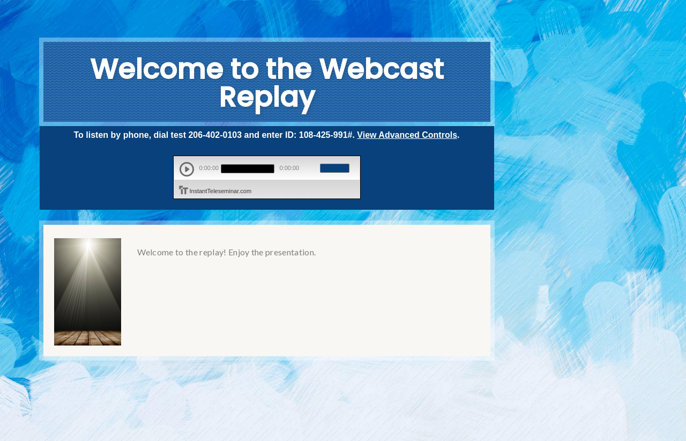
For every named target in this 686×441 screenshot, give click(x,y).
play (187, 169)
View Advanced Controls (407, 134)
